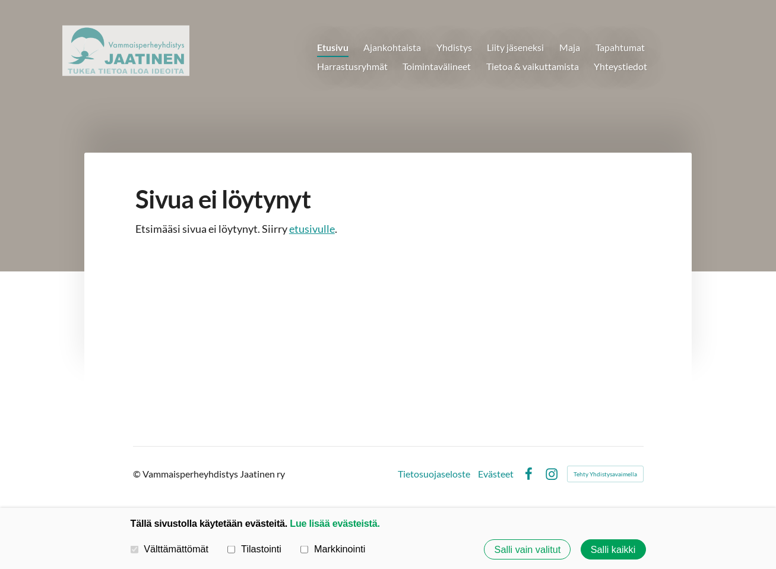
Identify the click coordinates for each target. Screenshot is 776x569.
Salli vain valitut (528, 549)
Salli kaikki (613, 549)
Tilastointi (254, 548)
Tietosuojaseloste (434, 474)
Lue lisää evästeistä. (334, 523)
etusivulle (312, 228)
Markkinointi (332, 548)
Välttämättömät (170, 548)
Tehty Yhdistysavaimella (605, 474)
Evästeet (496, 474)
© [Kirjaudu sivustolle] (137, 473)
